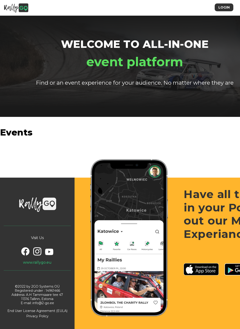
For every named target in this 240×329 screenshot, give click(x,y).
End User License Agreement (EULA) (37, 311)
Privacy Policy (37, 316)
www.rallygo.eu (37, 262)
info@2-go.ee (43, 303)
